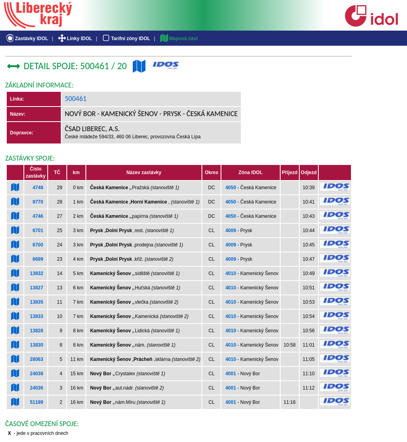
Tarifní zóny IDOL (125, 38)
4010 (230, 273)
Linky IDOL (74, 38)
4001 (230, 373)
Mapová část (178, 38)
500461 (76, 98)
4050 (230, 187)
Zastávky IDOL (26, 38)
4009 (230, 230)
